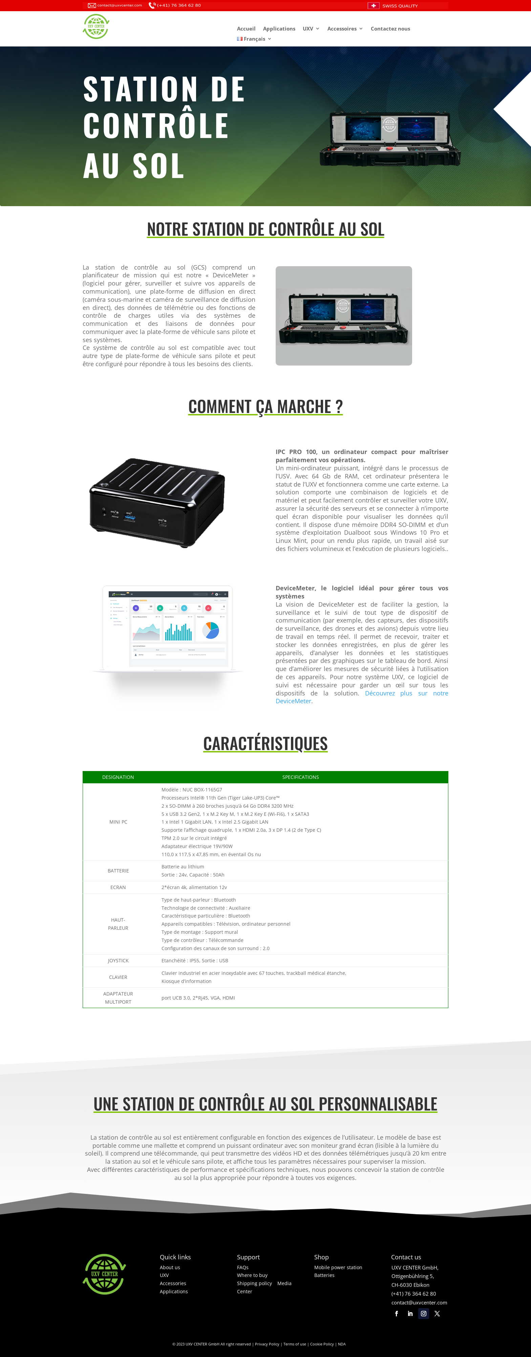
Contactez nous (390, 29)
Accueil (246, 29)
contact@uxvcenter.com (419, 1302)
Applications (279, 29)
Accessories (173, 1283)
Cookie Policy (322, 1343)
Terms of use (294, 1343)
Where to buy (252, 1275)
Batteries (324, 1275)
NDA (342, 1343)
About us (170, 1267)
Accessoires (342, 29)
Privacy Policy (267, 1343)
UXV (308, 29)
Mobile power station (338, 1267)
